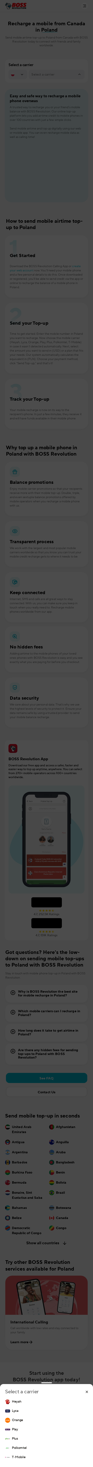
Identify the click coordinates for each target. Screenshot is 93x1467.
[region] (46, 1429)
